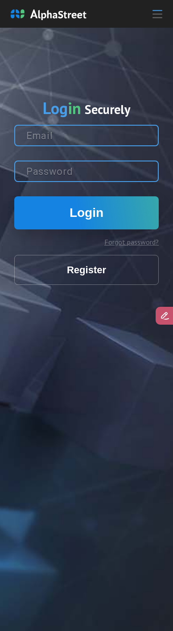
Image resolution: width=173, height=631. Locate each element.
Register (86, 269)
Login (86, 213)
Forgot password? (131, 241)
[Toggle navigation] (150, 13)
